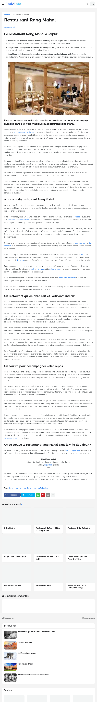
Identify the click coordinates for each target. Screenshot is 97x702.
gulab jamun (54, 269)
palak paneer (80, 243)
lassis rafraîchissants (67, 278)
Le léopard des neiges (27, 653)
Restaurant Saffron (44, 585)
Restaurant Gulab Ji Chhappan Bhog (77, 586)
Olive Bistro (9, 528)
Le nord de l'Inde (25, 642)
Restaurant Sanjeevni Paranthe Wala (77, 558)
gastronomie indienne (13, 438)
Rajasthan (48, 465)
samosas (76, 217)
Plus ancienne (88, 618)
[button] (3, 4)
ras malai (41, 269)
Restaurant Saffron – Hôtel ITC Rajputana (48, 529)
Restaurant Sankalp (13, 585)
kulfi (32, 269)
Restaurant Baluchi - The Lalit (47, 558)
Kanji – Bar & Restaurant (15, 557)
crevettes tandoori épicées (19, 220)
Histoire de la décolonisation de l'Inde (33, 675)
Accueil (7, 15)
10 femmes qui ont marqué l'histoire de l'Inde (36, 632)
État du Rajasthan (72, 450)
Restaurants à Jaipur (20, 15)
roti (82, 255)
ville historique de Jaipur (24, 132)
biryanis (20, 260)
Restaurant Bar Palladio (79, 528)
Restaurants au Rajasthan (37, 488)
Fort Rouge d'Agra (25, 664)
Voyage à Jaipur (11, 27)
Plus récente (8, 618)
